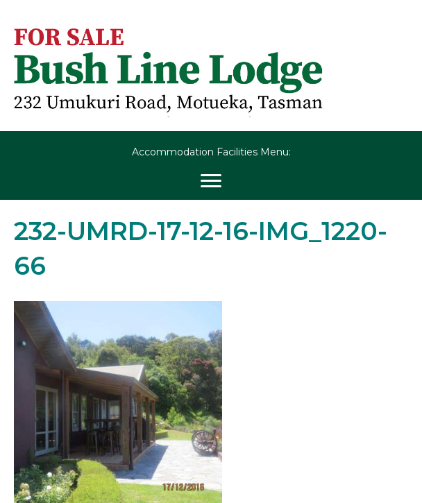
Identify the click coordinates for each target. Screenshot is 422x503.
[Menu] (211, 181)
